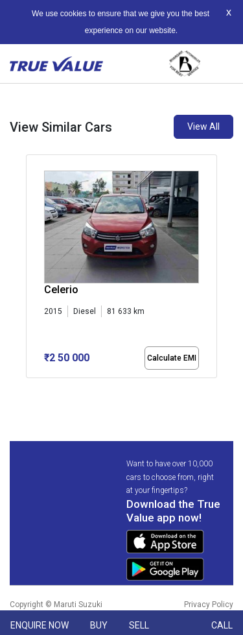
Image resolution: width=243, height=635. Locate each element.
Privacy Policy (208, 604)
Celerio (61, 289)
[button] (30, 389)
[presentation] (33, 268)
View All (203, 126)
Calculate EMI (171, 358)
